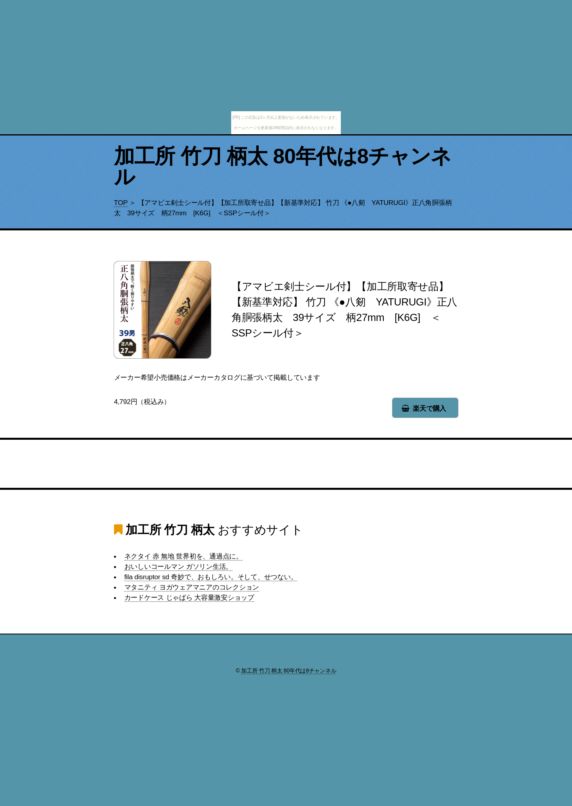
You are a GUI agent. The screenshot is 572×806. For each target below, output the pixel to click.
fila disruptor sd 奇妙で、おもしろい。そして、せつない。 (211, 577)
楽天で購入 (429, 408)
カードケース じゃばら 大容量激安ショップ (189, 597)
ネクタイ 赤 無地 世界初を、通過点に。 (183, 556)
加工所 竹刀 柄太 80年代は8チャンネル (283, 166)
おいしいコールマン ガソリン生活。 (178, 566)
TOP (121, 203)
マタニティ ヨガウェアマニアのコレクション (191, 587)
